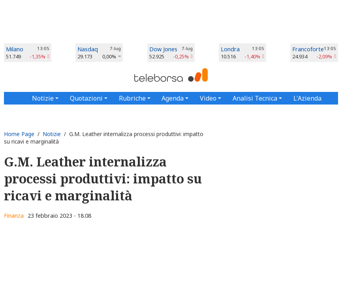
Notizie (52, 134)
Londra (230, 49)
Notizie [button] (43, 98)
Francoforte (308, 49)
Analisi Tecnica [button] (255, 98)
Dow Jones (163, 49)
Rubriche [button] (132, 98)
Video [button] (208, 98)
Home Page (19, 134)
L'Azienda (307, 98)
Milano (14, 49)
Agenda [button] (173, 98)
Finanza (14, 215)
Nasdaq (87, 49)
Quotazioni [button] (86, 98)
